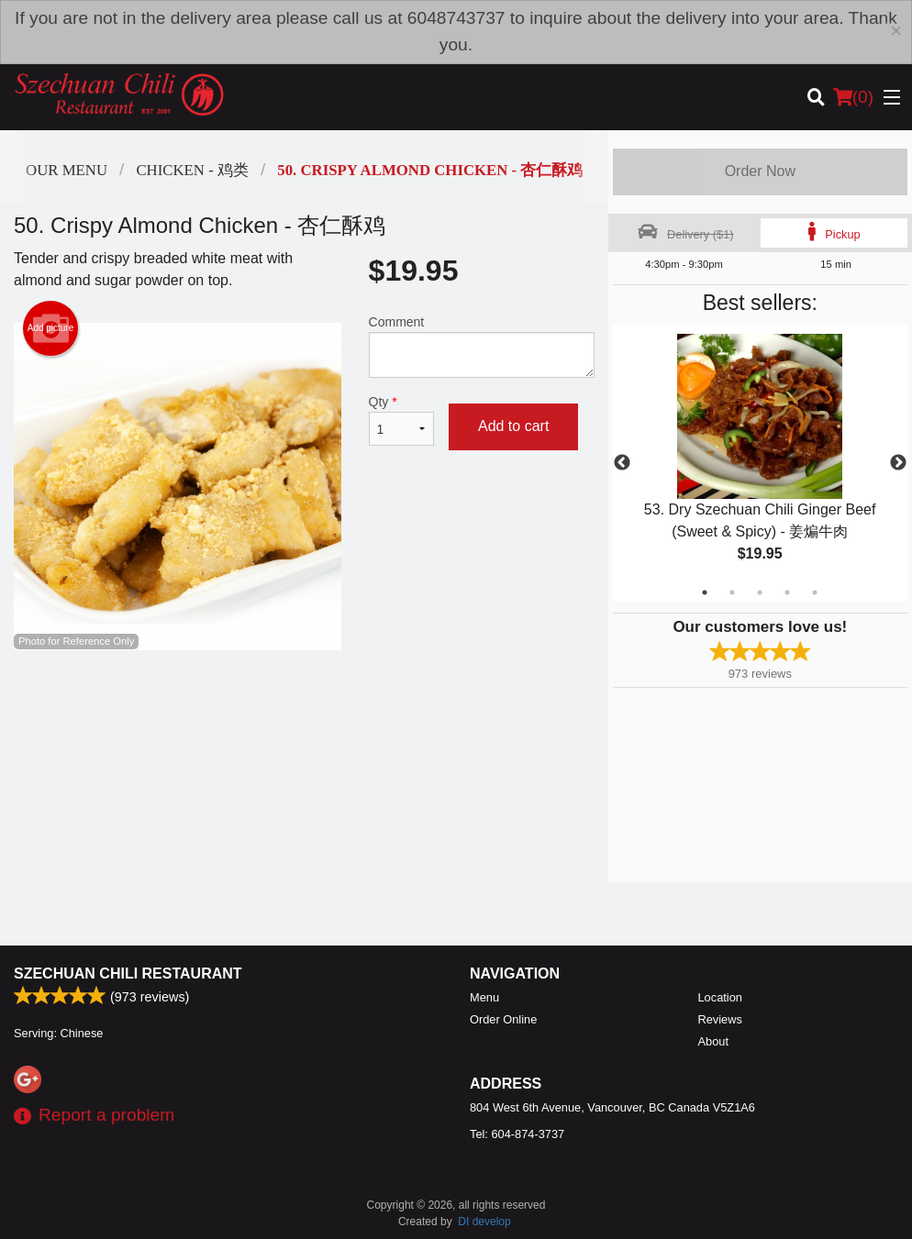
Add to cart (513, 426)
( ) (853, 97)
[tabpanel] (760, 463)
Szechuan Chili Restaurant (128, 973)
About (713, 1041)
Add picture (51, 328)
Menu (484, 997)
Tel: (517, 1134)
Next (898, 463)
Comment (482, 346)
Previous (622, 463)
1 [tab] (704, 592)
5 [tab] (815, 592)
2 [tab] (732, 592)
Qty (401, 420)
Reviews (720, 1019)
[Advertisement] (304, 710)
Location (720, 997)
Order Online (503, 1019)
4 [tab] (787, 592)
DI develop (484, 1221)
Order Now (760, 171)
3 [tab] (760, 592)
